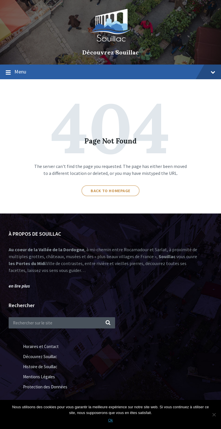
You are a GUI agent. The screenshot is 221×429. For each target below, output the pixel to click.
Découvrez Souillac (110, 52)
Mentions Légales (39, 376)
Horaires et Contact (41, 346)
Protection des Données (45, 387)
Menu (114, 71)
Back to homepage (110, 190)
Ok (110, 420)
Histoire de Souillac (40, 366)
